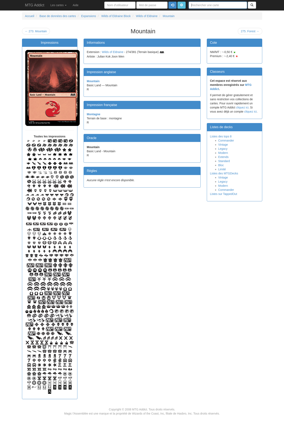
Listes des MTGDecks (224, 173)
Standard (224, 161)
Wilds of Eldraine (112, 52)
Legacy (223, 148)
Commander (226, 140)
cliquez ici (242, 107)
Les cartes (59, 5)
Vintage (223, 144)
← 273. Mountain (36, 31)
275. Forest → (250, 31)
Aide (75, 5)
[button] (181, 5)
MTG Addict (34, 5)
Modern (223, 152)
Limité (222, 169)
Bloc (221, 165)
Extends (223, 157)
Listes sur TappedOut (223, 194)
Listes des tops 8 (221, 136)
